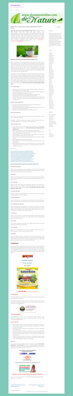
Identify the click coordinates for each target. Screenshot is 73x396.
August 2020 (51, 63)
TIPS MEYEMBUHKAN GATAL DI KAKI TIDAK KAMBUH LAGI (21, 160)
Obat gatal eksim (21, 376)
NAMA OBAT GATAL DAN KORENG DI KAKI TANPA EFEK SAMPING (22, 152)
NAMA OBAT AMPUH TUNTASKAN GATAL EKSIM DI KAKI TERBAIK (22, 161)
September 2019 (51, 77)
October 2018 (51, 91)
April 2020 (50, 68)
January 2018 (51, 103)
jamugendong (15, 5)
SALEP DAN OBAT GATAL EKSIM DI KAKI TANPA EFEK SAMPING (22, 151)
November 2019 (51, 74)
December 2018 (51, 88)
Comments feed (51, 135)
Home (12, 10)
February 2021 (51, 55)
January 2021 (51, 56)
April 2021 (50, 52)
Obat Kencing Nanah (52, 121)
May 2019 (50, 82)
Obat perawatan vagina (52, 123)
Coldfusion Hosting (31, 391)
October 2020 (51, 60)
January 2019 (51, 87)
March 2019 (51, 85)
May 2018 (50, 97)
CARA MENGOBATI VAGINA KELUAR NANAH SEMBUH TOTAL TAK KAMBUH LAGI (55, 45)
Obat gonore (51, 119)
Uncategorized (51, 126)
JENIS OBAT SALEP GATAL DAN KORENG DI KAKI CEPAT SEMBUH (22, 154)
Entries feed (51, 134)
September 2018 (51, 92)
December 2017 (51, 104)
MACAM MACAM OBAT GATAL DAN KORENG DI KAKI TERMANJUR (22, 156)
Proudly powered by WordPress (15, 390)
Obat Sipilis (50, 125)
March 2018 (51, 100)
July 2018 (50, 95)
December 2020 (51, 57)
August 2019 (51, 78)
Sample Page (17, 10)
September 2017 (51, 108)
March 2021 (51, 54)
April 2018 (50, 99)
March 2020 (51, 69)
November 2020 (51, 59)
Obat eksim (51, 117)
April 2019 (50, 83)
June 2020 (50, 65)
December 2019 (51, 73)
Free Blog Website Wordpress (43, 391)
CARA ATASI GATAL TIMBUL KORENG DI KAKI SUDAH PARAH (21, 157)
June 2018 (50, 96)
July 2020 (50, 64)
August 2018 (51, 94)
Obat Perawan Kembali (52, 122)
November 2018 (51, 90)
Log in (50, 132)
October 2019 (51, 76)
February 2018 (51, 101)
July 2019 (50, 79)
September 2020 (51, 61)
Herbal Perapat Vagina (52, 114)
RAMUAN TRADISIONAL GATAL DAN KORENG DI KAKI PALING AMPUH (23, 153)
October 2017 (51, 106)
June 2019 (50, 81)
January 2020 (51, 72)
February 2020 (51, 70)
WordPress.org (51, 136)
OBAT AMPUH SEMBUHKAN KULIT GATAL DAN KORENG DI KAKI (22, 158)
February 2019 (51, 86)
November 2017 (51, 105)
